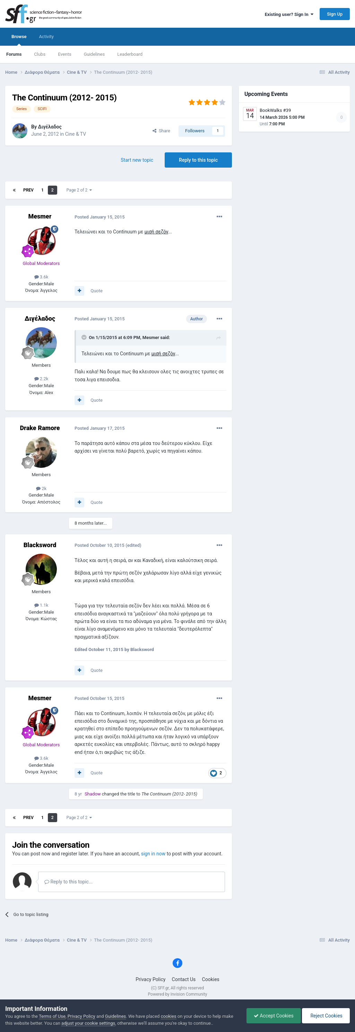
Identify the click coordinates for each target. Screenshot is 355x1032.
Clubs (39, 54)
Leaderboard (129, 54)
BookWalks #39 (275, 110)
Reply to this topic (198, 160)
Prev (28, 190)
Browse (18, 40)
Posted (100, 217)
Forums (13, 54)
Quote (96, 290)
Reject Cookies (326, 1015)
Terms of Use (52, 1016)
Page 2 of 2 (79, 190)
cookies (168, 1016)
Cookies (210, 979)
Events (64, 54)
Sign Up (335, 14)
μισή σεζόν (156, 231)
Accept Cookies (274, 1015)
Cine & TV (75, 134)
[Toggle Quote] (84, 337)
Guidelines (94, 54)
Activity (46, 36)
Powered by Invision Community (177, 994)
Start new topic (137, 160)
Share (161, 130)
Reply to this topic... (68, 881)
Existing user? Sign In (289, 14)
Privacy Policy (150, 979)
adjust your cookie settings (88, 1023)
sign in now (153, 853)
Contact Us (184, 979)
